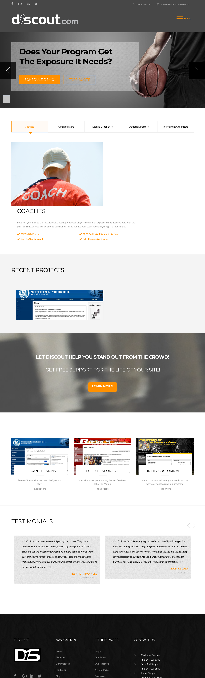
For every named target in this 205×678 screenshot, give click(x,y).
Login (98, 615)
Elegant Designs (40, 435)
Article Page (102, 634)
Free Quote (79, 80)
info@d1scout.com (151, 651)
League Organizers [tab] (102, 126)
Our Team (100, 621)
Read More (40, 452)
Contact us (62, 652)
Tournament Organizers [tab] (175, 126)
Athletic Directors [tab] (139, 126)
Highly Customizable (165, 435)
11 (6, 101)
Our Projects (63, 627)
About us (61, 621)
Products (61, 634)
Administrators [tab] (66, 126)
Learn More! (102, 350)
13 (6, 102)
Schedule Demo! (39, 80)
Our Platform (102, 627)
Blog (58, 640)
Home (59, 615)
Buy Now (100, 640)
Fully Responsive (102, 435)
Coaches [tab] (29, 126)
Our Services (63, 646)
